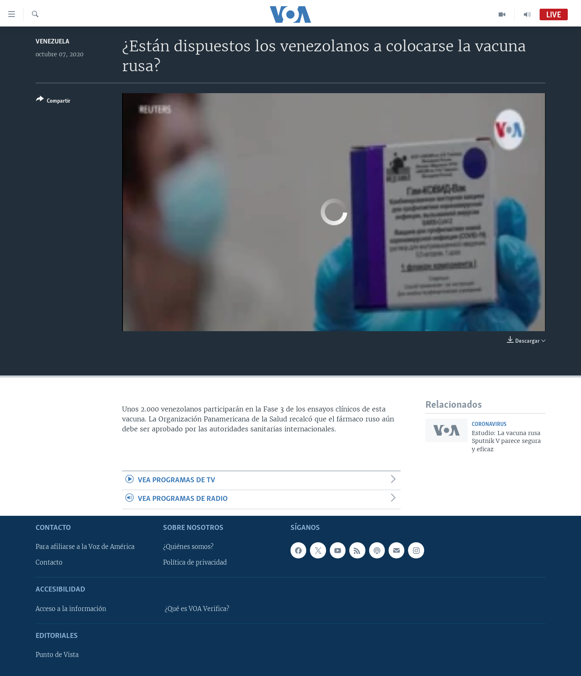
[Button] (53, 101)
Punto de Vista (57, 655)
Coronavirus (489, 424)
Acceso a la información (71, 609)
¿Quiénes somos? (188, 547)
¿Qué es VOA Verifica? (197, 609)
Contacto (49, 562)
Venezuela (52, 41)
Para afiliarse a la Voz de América (85, 547)
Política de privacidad (195, 562)
